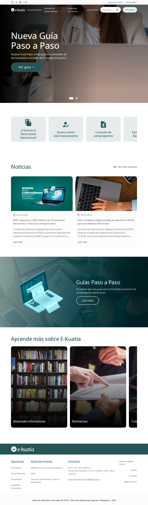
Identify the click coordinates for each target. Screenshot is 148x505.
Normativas (16, 467)
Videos (134, 470)
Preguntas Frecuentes (72, 10)
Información (16, 479)
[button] (71, 98)
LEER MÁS (87, 300)
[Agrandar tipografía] (16, 2)
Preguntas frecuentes (16, 486)
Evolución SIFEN (115, 2)
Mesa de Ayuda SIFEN (126, 463)
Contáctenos (92, 9)
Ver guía (26, 67)
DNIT (33, 473)
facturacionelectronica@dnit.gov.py (84, 479)
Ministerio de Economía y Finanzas (46, 467)
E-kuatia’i (130, 9)
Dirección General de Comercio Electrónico (45, 481)
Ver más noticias (125, 166)
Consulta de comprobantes (51, 10)
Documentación (34, 9)
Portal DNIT (131, 2)
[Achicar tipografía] (12, 2)
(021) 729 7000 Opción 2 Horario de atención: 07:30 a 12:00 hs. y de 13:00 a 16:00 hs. (91, 470)
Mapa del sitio (130, 481)
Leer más (17, 242)
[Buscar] (107, 9)
